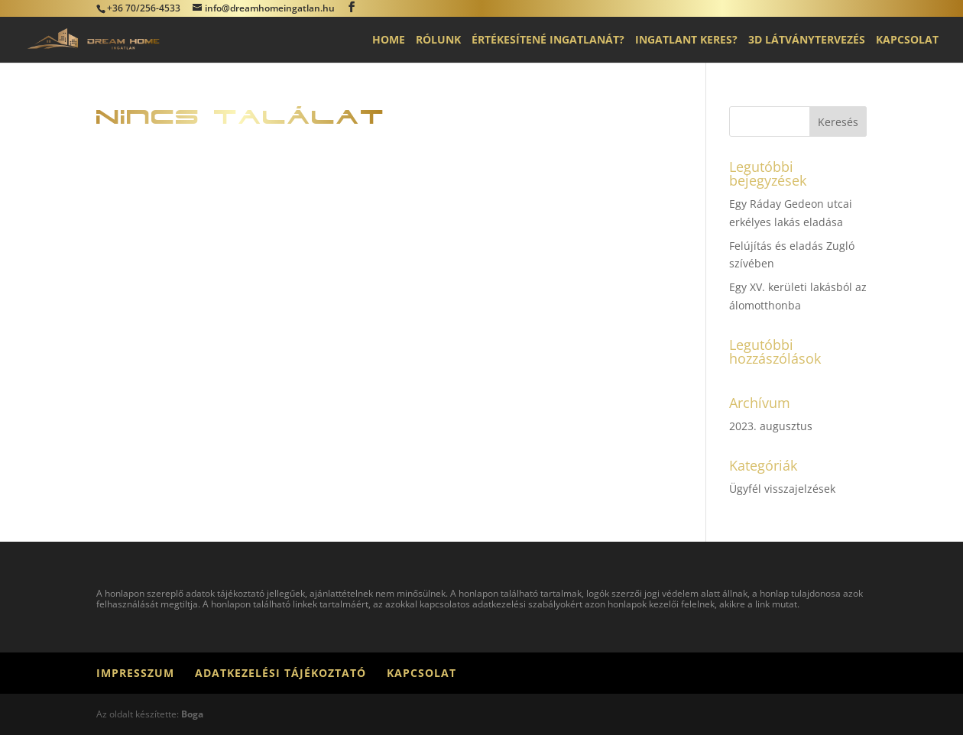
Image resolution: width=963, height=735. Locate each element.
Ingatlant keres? (686, 40)
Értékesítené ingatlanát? (548, 40)
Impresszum (135, 672)
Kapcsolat (907, 40)
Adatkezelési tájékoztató (280, 672)
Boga (192, 713)
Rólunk (438, 40)
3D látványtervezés (806, 40)
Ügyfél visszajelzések (782, 488)
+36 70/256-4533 (143, 8)
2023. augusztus (770, 426)
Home (388, 40)
